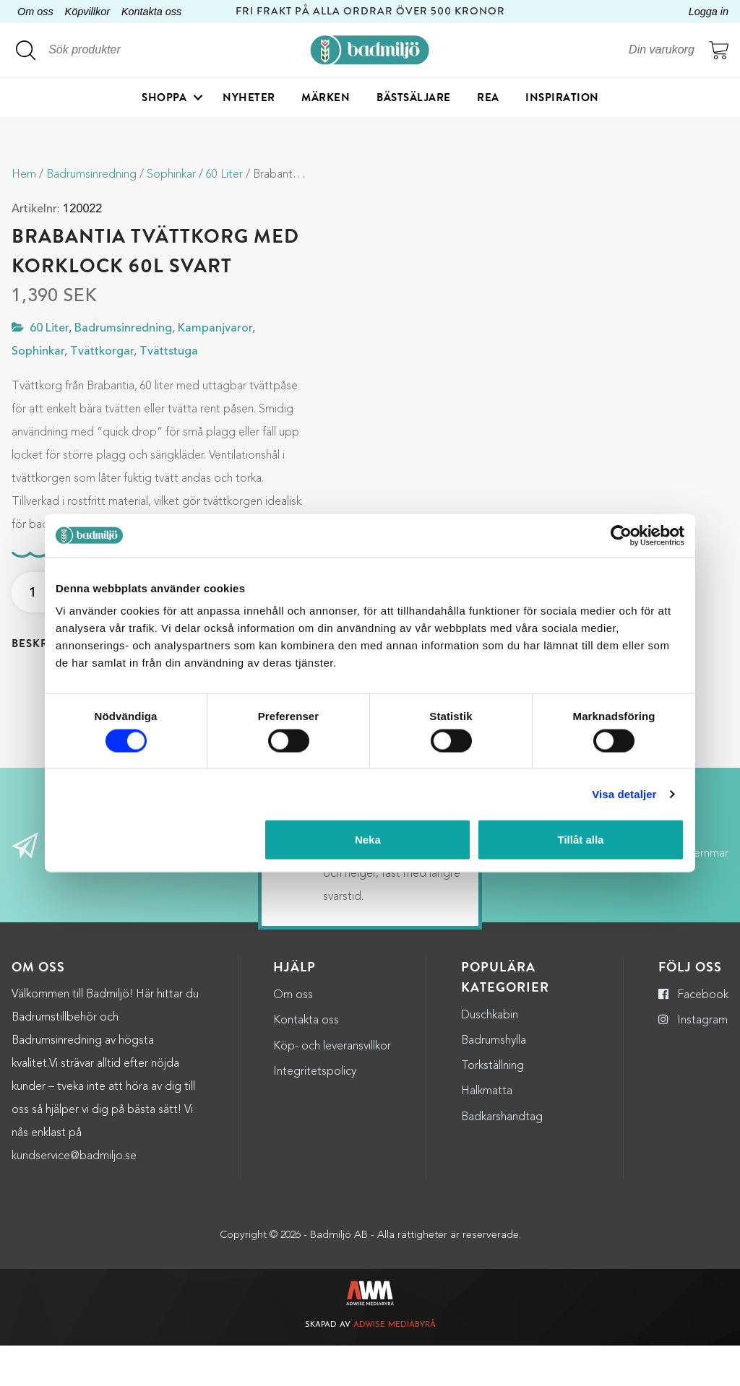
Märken (325, 97)
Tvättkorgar (102, 352)
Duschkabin (489, 1056)
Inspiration (562, 97)
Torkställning (492, 1106)
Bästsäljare (414, 97)
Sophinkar (171, 175)
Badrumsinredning (91, 175)
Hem (24, 175)
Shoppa (164, 97)
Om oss (35, 11)
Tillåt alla (580, 839)
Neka (368, 839)
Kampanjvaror (215, 328)
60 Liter (224, 175)
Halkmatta (486, 1132)
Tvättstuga (168, 352)
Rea (488, 97)
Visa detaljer (624, 793)
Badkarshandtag (502, 1158)
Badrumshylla (493, 1081)
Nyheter (249, 97)
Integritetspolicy (314, 1112)
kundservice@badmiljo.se (74, 1197)
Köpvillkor (87, 11)
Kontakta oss (151, 11)
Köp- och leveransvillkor (332, 1087)
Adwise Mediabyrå (394, 1366)
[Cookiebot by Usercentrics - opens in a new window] (621, 535)
